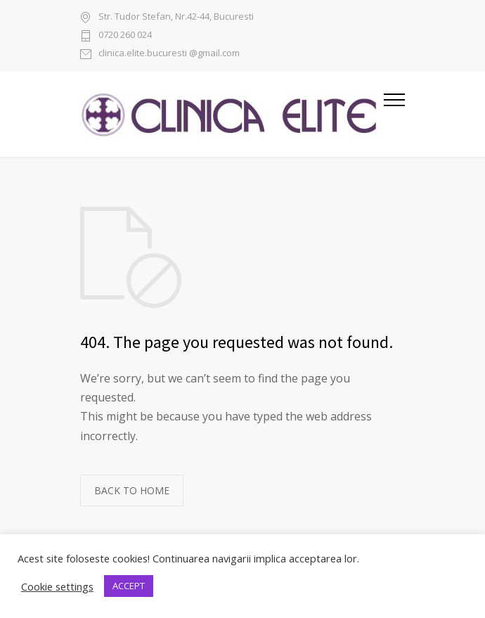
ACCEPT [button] (128, 585)
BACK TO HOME (131, 490)
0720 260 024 (125, 35)
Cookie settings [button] (57, 586)
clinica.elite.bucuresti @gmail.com (169, 54)
